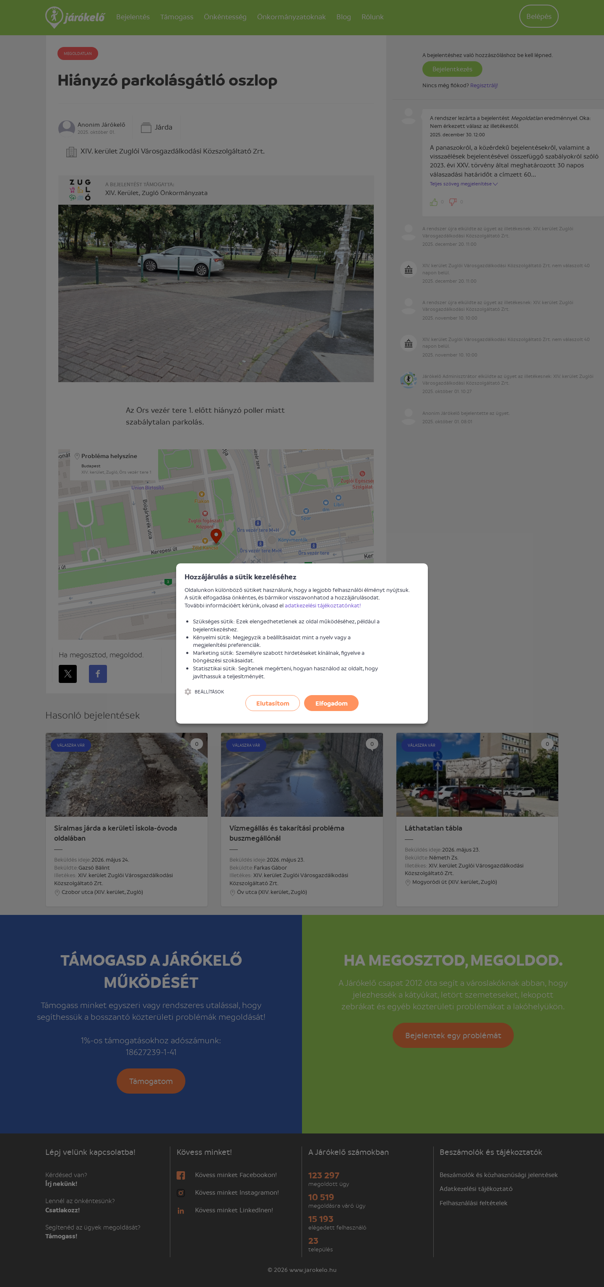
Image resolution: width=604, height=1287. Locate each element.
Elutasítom (272, 703)
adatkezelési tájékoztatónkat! (323, 605)
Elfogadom (331, 703)
